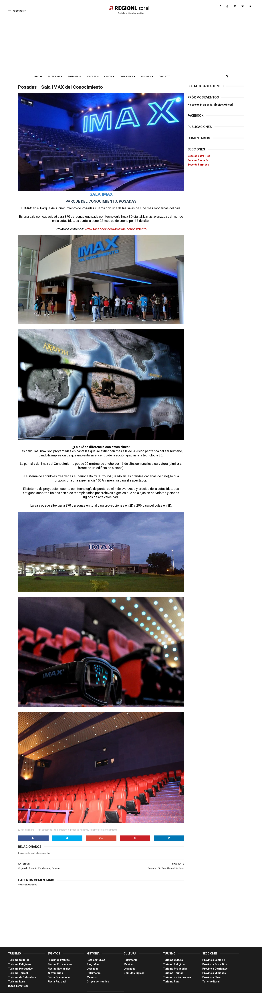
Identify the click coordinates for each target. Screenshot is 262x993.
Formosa (74, 76)
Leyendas (92, 960)
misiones (64, 821)
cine (55, 821)
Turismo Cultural (18, 951)
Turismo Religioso (19, 955)
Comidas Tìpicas (134, 964)
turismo (84, 821)
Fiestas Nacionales (59, 960)
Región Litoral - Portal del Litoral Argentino (54, 988)
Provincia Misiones (214, 964)
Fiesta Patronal (56, 973)
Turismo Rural (16, 973)
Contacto (165, 76)
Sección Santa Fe (198, 160)
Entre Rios (55, 76)
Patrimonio (94, 964)
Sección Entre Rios (199, 155)
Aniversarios (55, 964)
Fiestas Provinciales (59, 955)
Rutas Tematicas (18, 977)
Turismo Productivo (20, 960)
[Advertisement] (131, 45)
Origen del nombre (98, 973)
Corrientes (127, 76)
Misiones (147, 76)
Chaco (109, 76)
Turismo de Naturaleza (22, 968)
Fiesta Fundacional (58, 968)
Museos (92, 968)
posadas (74, 821)
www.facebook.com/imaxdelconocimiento (114, 228)
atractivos (47, 821)
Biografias (93, 955)
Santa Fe (92, 76)
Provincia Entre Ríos (214, 955)
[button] (17, 8)
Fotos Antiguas (96, 951)
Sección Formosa (198, 164)
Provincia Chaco (212, 968)
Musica (128, 955)
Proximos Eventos (58, 951)
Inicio (39, 76)
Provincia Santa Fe (213, 951)
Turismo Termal (18, 964)
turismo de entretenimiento (103, 821)
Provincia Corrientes (215, 960)
